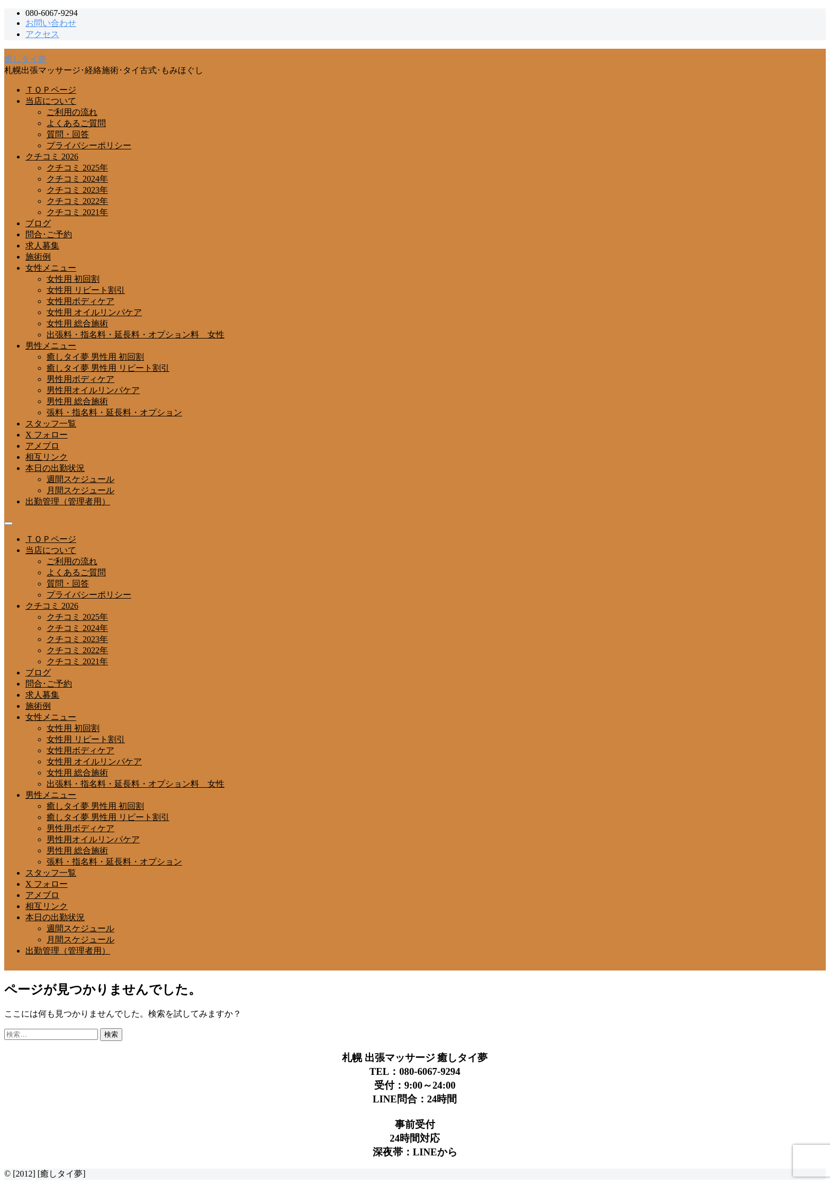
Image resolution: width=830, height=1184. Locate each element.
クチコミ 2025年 (77, 167)
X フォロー (46, 434)
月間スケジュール (80, 490)
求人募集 (42, 245)
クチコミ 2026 (51, 156)
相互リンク (46, 456)
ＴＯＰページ (50, 89)
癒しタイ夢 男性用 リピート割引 (108, 367)
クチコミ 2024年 (77, 178)
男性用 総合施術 (77, 401)
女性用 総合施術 (77, 323)
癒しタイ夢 (25, 59)
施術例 (38, 256)
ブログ (38, 223)
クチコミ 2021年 (77, 212)
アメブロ (42, 445)
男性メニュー (50, 345)
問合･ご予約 (48, 234)
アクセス (42, 34)
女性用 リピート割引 (86, 290)
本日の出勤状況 (55, 468)
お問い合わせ (50, 23)
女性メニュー (50, 267)
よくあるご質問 (76, 123)
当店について (50, 100)
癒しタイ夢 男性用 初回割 (95, 356)
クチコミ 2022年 (77, 201)
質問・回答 (68, 134)
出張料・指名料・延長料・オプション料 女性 (135, 334)
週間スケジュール (80, 479)
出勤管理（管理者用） (67, 501)
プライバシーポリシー (89, 145)
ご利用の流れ (72, 112)
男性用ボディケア (80, 379)
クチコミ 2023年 (77, 189)
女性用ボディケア (80, 301)
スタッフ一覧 (50, 423)
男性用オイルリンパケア (93, 390)
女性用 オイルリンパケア (94, 312)
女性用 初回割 (73, 278)
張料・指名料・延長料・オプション (114, 412)
